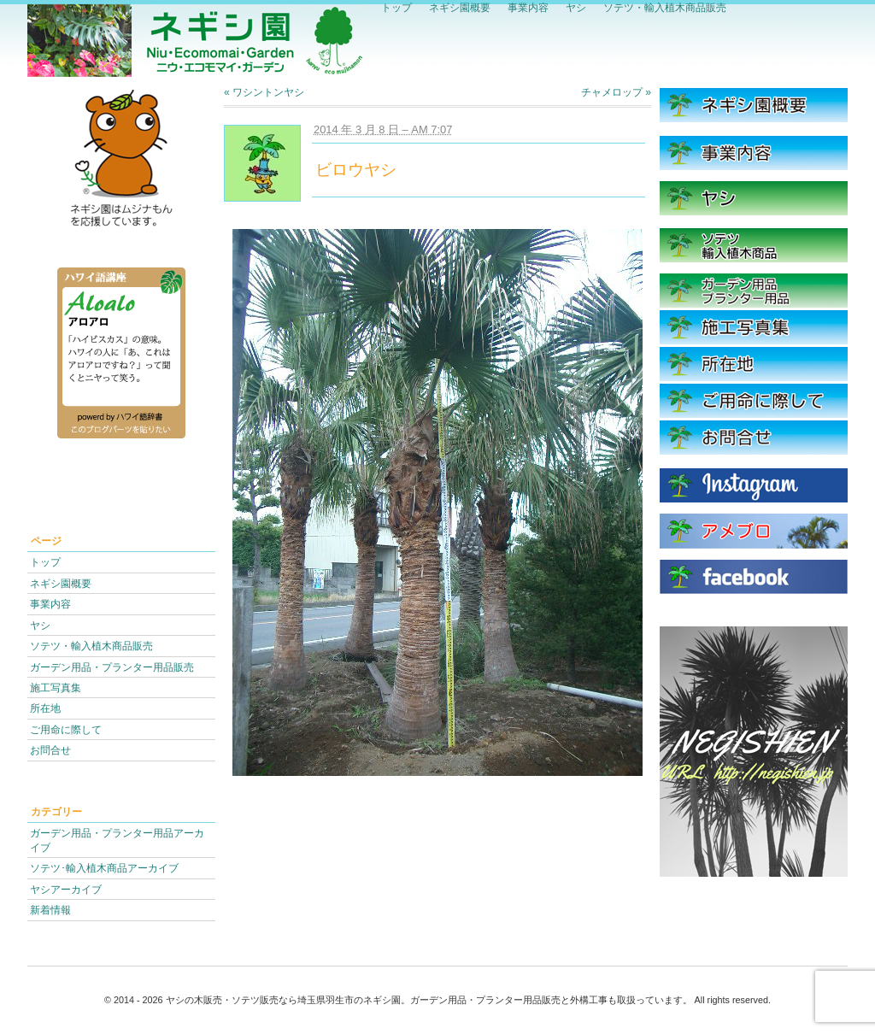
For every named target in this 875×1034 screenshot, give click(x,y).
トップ (45, 561)
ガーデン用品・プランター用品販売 (112, 667)
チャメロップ (616, 92)
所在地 (45, 708)
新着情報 (50, 909)
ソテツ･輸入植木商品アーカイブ (104, 867)
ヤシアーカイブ (66, 889)
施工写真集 (55, 687)
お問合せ (50, 749)
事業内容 (50, 603)
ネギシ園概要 (60, 583)
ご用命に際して (66, 729)
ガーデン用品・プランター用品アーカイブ (117, 840)
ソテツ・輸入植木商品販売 (91, 645)
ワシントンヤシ (264, 92)
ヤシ (40, 625)
